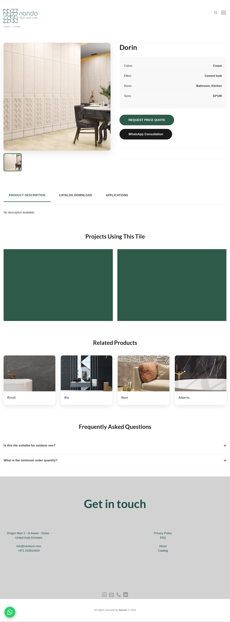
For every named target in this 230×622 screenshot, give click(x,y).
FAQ (163, 537)
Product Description (27, 195)
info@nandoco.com (28, 546)
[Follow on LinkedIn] (125, 595)
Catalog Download (75, 195)
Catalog (163, 550)
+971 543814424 (29, 550)
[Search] (215, 12)
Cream (16, 26)
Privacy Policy (163, 533)
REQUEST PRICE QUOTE (146, 120)
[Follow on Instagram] (104, 595)
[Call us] (118, 595)
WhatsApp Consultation (145, 134)
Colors (7, 26)
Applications (117, 195)
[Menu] (223, 12)
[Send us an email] (111, 595)
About (163, 546)
